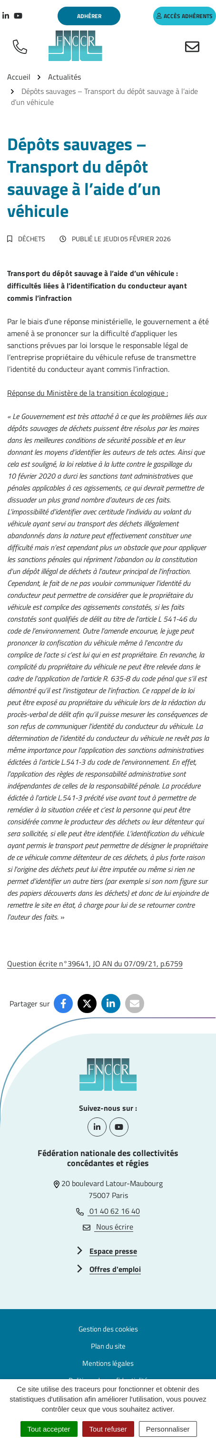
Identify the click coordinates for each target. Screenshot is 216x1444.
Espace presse (113, 1251)
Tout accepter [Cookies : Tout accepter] (49, 1429)
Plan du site (108, 1346)
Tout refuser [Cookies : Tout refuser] (108, 1429)
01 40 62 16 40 (108, 1211)
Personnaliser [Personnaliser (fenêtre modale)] (168, 1429)
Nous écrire (108, 1226)
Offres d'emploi (115, 1269)
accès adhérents (185, 15)
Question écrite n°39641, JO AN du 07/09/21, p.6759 (95, 963)
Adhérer (89, 15)
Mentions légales (108, 1363)
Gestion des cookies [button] (108, 1328)
